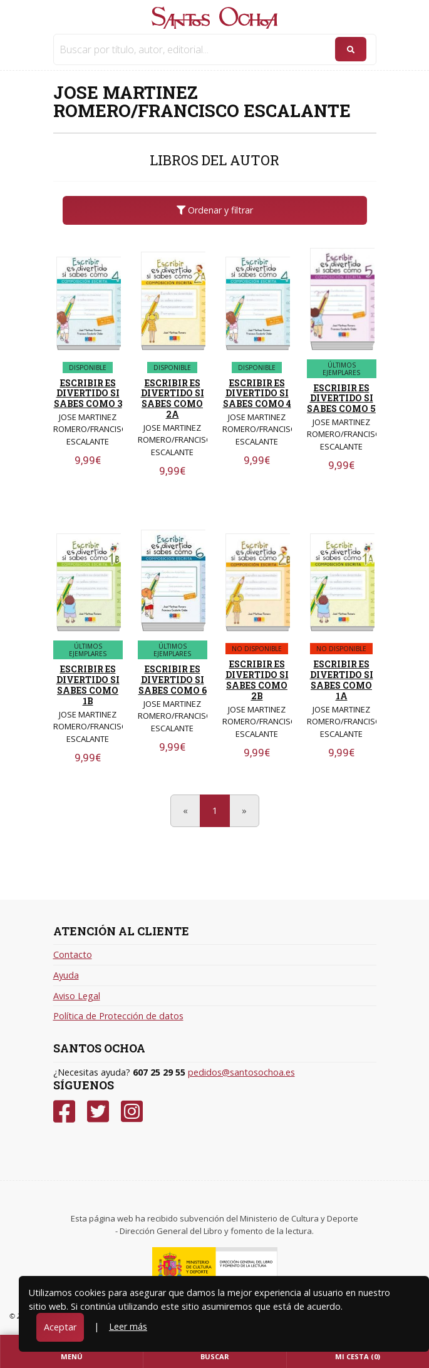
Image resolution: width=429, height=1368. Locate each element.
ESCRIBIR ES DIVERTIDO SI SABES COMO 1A (341, 679)
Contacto (72, 954)
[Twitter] (98, 1111)
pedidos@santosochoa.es (241, 1072)
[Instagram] (132, 1111)
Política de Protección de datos (118, 1016)
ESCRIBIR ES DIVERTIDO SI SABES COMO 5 (341, 398)
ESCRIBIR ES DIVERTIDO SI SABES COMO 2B (257, 679)
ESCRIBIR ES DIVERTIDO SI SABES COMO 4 (257, 393)
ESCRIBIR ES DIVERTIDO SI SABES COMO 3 (88, 393)
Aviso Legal (76, 996)
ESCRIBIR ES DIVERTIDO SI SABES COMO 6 (172, 679)
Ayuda (66, 975)
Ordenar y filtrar (215, 210)
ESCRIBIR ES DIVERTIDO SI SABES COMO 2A (172, 398)
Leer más (128, 1326)
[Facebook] (64, 1111)
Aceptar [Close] (60, 1327)
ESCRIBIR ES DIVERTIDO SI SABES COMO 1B (88, 684)
